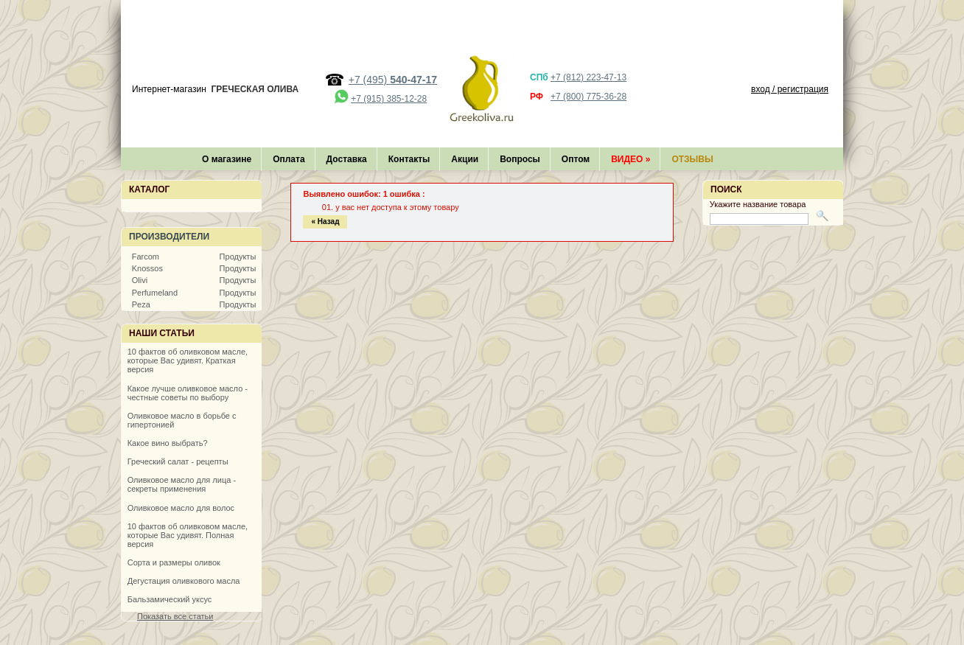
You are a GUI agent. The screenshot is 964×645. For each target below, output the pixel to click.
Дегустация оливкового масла (184, 580)
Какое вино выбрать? (168, 443)
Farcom (145, 256)
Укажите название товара (758, 204)
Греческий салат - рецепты (178, 461)
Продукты (238, 256)
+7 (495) (393, 80)
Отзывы (692, 159)
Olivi (139, 280)
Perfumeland (155, 292)
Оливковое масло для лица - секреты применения (182, 484)
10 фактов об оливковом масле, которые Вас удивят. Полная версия (188, 535)
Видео (630, 159)
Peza (141, 304)
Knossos (147, 268)
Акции (464, 159)
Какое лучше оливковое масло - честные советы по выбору (188, 393)
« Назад (325, 221)
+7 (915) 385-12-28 (389, 99)
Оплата (288, 159)
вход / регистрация (789, 89)
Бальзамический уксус (170, 599)
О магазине (226, 159)
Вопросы (520, 159)
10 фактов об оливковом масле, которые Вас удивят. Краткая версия (188, 360)
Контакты (409, 159)
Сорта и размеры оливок (174, 562)
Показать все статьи (175, 616)
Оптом (576, 159)
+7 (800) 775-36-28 (588, 96)
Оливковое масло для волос (181, 507)
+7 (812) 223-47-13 (588, 77)
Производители (169, 236)
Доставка (346, 159)
